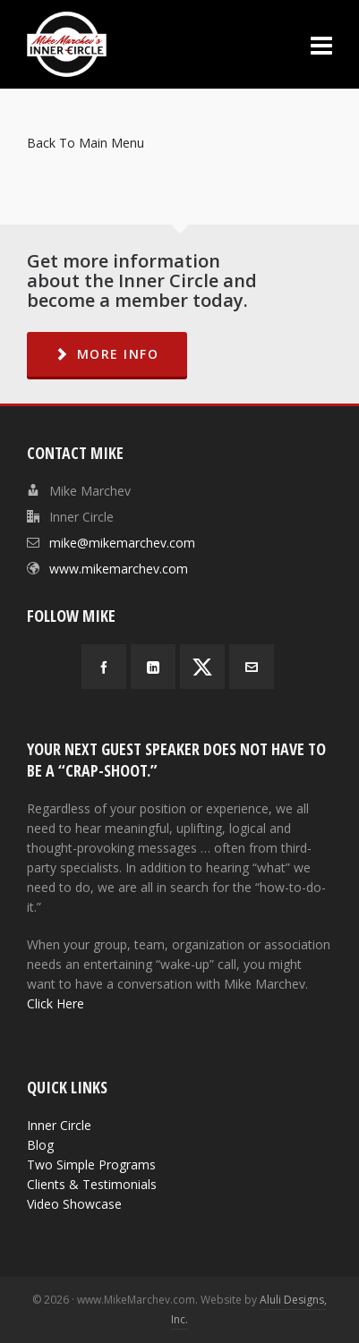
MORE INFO (107, 353)
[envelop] (251, 666)
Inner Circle (59, 1125)
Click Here (55, 1003)
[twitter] (202, 666)
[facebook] (103, 666)
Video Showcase (74, 1203)
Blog (40, 1144)
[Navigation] (321, 44)
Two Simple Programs (91, 1164)
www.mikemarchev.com (118, 568)
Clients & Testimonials (92, 1184)
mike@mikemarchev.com (122, 542)
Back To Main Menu (85, 142)
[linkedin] (153, 666)
